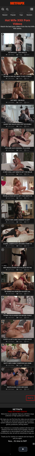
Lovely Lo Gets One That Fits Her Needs (17, 339)
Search (2, 9)
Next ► (30, 398)
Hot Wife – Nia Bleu (17, 100)
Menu (31, 9)
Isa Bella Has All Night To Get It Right (17, 76)
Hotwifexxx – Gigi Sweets (17, 52)
